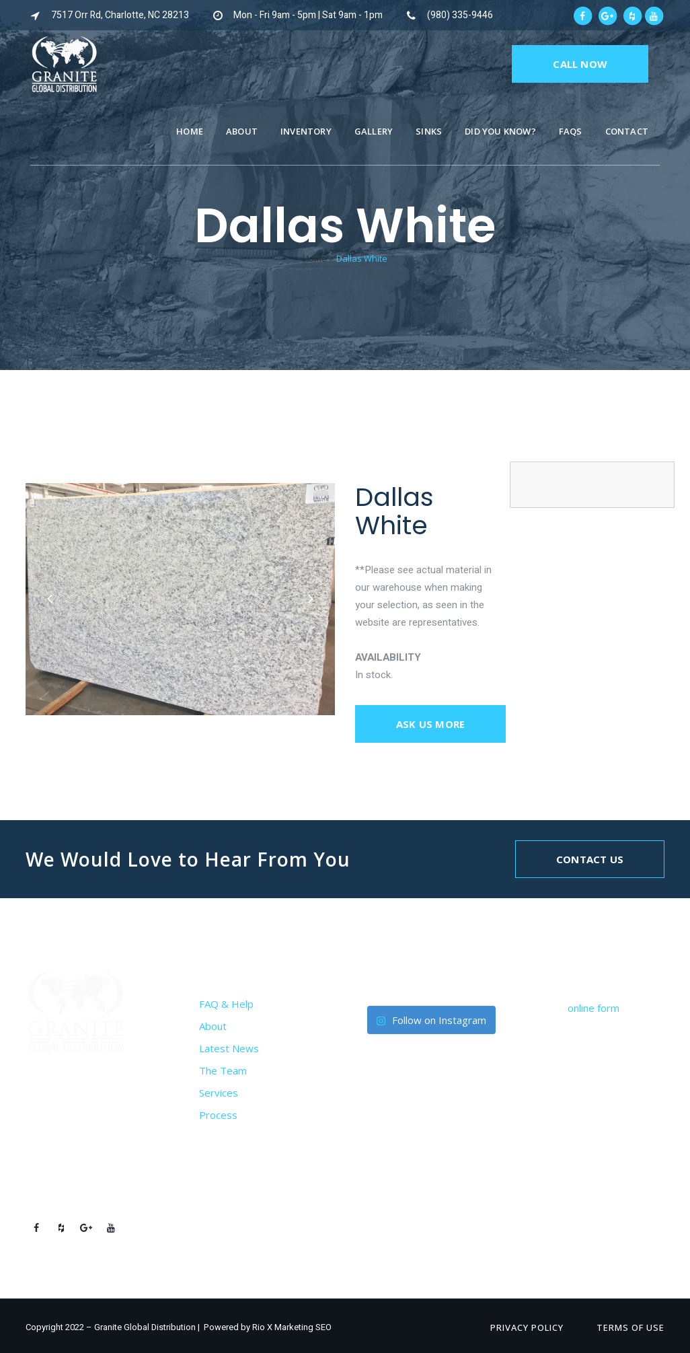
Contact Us (589, 859)
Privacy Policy (527, 1327)
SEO (323, 1327)
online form (593, 1008)
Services (218, 1092)
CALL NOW (580, 64)
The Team (223, 1070)
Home (315, 258)
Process (218, 1114)
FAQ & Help (226, 1003)
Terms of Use (630, 1327)
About (213, 1026)
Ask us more (430, 724)
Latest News (229, 1048)
